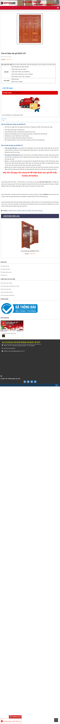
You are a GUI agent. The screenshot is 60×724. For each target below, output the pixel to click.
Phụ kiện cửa (4, 613)
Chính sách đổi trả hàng (6, 630)
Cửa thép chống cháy (6, 609)
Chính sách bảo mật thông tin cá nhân (10, 623)
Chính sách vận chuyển (6, 620)
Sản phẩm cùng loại (11, 553)
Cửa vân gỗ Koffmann (11, 201)
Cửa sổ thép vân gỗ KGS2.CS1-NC (30, 588)
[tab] (3, 120)
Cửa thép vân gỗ (5, 603)
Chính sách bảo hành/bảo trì (7, 633)
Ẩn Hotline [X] (15, 717)
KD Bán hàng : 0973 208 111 (11, 721)
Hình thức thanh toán (6, 626)
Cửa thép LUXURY (5, 606)
